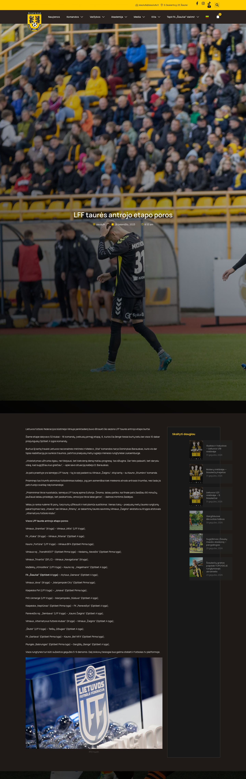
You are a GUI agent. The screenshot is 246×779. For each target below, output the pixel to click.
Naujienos (54, 16)
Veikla (63, 5)
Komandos (75, 16)
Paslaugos (79, 5)
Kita (156, 16)
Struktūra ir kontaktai (42, 5)
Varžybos (97, 16)
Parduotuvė (123, 4)
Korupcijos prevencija (102, 4)
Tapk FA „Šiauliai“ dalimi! (183, 16)
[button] (217, 5)
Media (139, 16)
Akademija (119, 16)
